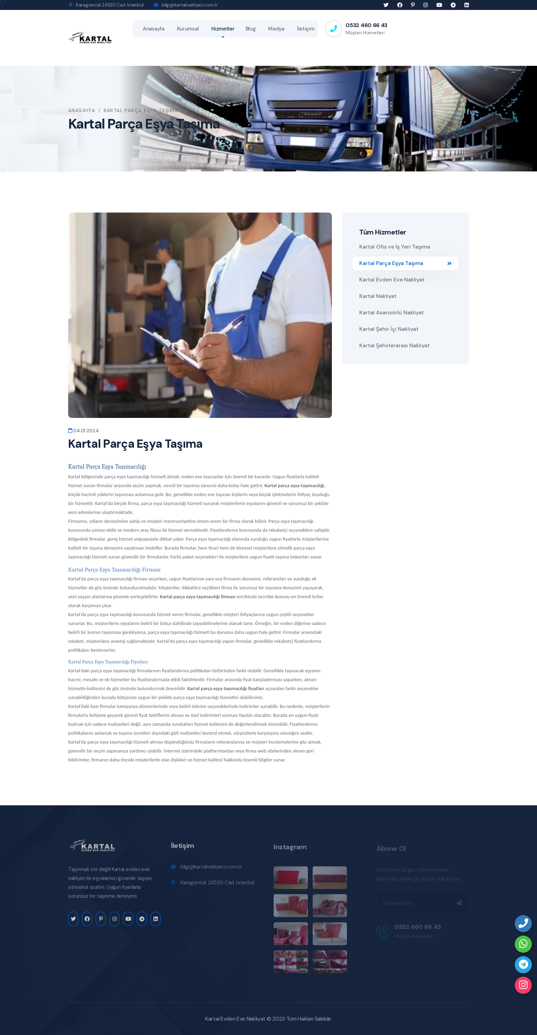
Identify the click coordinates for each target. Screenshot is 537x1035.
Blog (251, 28)
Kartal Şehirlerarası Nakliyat (394, 345)
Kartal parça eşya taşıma (212, 688)
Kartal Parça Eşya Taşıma (405, 263)
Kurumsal (188, 28)
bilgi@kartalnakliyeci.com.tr (190, 5)
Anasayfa (153, 28)
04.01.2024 (83, 431)
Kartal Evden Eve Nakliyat (392, 279)
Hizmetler (222, 28)
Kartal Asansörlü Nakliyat (391, 312)
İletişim (305, 28)
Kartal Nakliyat (378, 296)
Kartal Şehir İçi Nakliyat (389, 329)
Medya (276, 28)
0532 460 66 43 (366, 25)
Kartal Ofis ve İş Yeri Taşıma (394, 246)
